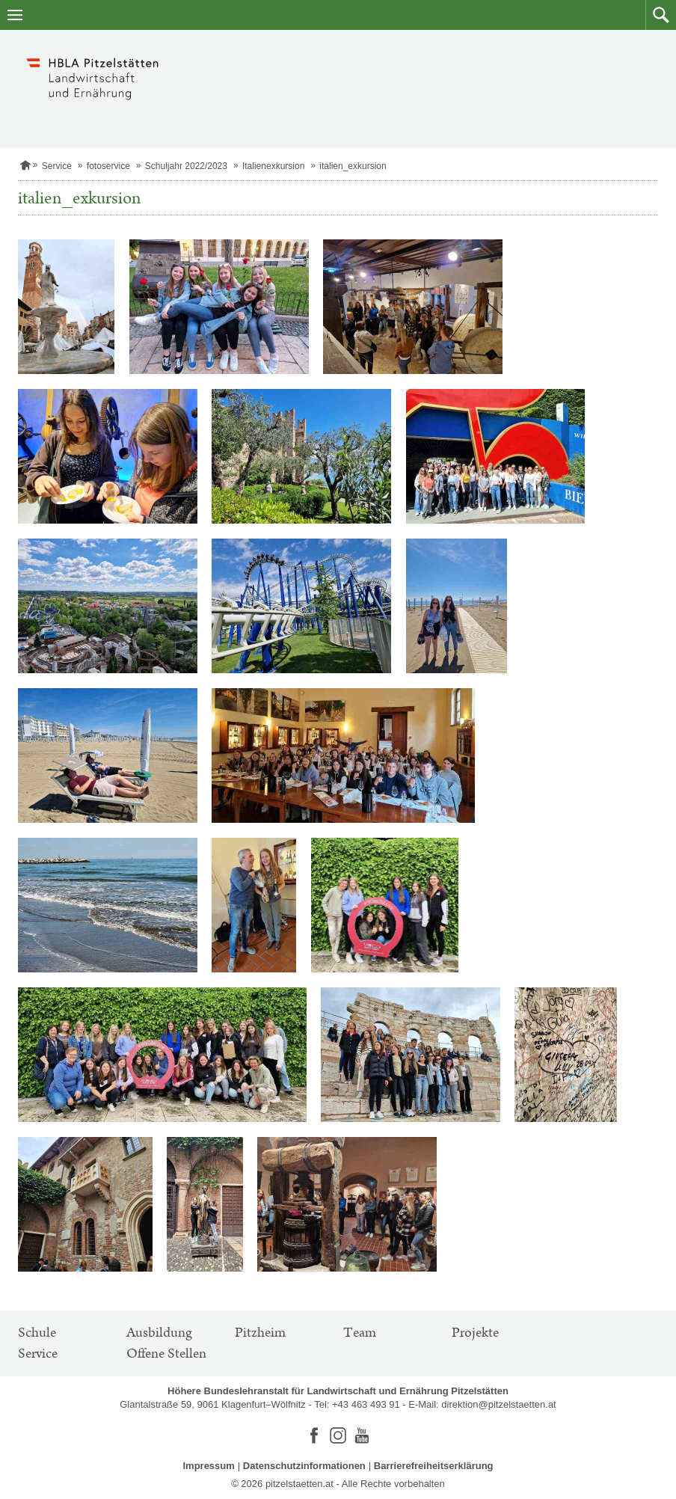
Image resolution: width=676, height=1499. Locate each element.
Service (57, 166)
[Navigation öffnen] (15, 15)
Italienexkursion (273, 166)
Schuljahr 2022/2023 (186, 166)
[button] (660, 15)
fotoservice (108, 166)
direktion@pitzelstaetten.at (498, 1404)
